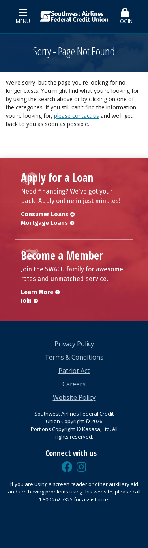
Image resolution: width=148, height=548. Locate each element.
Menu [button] (23, 16)
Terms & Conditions (74, 357)
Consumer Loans (44, 214)
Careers (74, 384)
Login (125, 16)
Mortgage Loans (44, 222)
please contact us (76, 115)
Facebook (67, 467)
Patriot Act (74, 370)
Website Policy (74, 397)
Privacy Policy (74, 343)
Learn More (37, 292)
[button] (125, 16)
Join (26, 300)
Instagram (81, 467)
